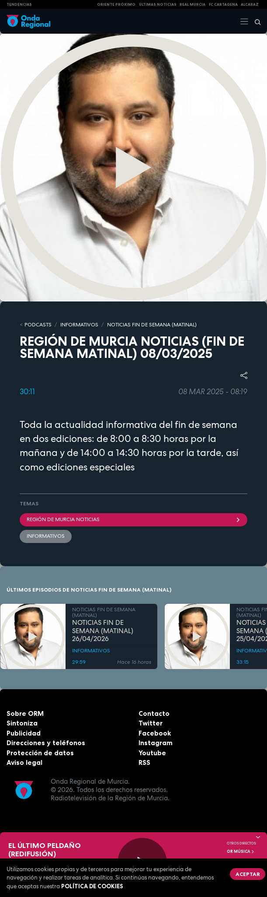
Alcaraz (250, 4)
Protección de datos (40, 753)
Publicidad (24, 733)
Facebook (155, 733)
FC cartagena (223, 4)
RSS (144, 762)
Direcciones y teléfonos (46, 743)
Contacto (154, 713)
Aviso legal (24, 762)
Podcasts (38, 324)
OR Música (241, 851)
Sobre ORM (25, 713)
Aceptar (248, 874)
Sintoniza (22, 723)
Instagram (156, 743)
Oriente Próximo (116, 4)
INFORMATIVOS (79, 324)
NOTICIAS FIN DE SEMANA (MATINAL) (152, 324)
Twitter (151, 723)
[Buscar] (254, 21)
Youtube (152, 753)
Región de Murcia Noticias (133, 519)
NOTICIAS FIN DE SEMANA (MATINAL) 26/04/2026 (102, 631)
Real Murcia (192, 4)
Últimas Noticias (158, 4)
